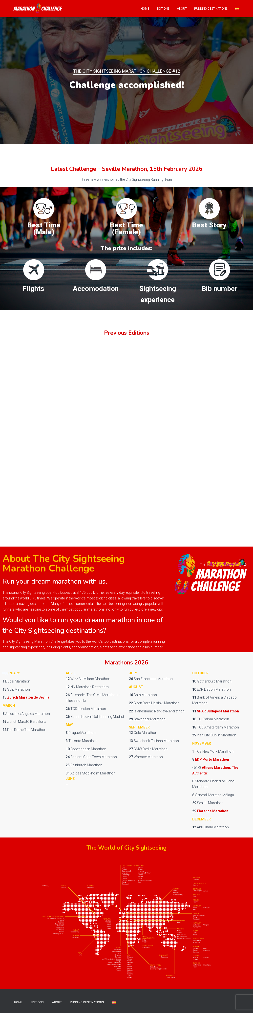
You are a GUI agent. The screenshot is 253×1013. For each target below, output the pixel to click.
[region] (126, 80)
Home (145, 8)
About (182, 8)
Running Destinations (211, 8)
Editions (163, 8)
